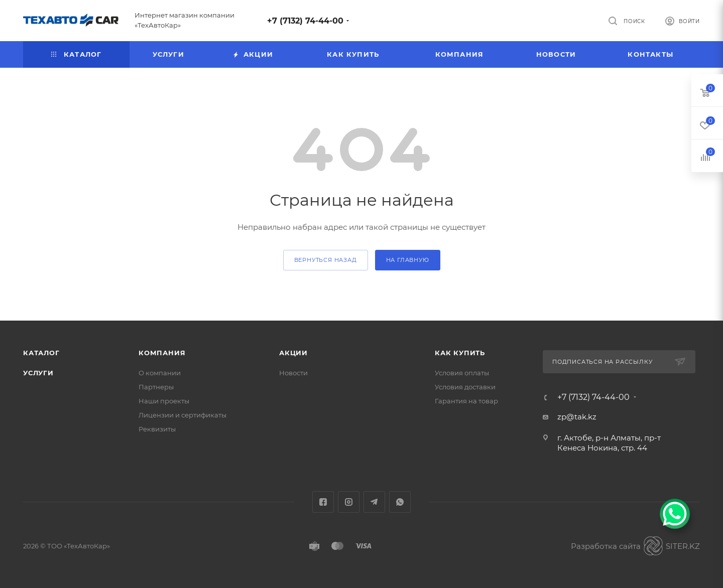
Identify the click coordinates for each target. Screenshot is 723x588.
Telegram (374, 502)
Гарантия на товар (466, 401)
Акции (293, 353)
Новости (293, 373)
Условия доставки (465, 387)
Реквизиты (157, 429)
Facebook (323, 502)
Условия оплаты (462, 373)
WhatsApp (400, 502)
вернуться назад (325, 259)
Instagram (348, 502)
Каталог (41, 353)
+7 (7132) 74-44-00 (305, 21)
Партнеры (156, 387)
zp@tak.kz (576, 416)
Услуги (38, 373)
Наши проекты (164, 401)
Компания (162, 353)
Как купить (460, 353)
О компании (160, 373)
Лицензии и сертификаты (182, 415)
